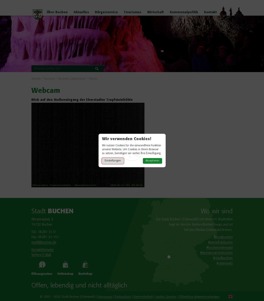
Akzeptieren (152, 160)
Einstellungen (113, 160)
